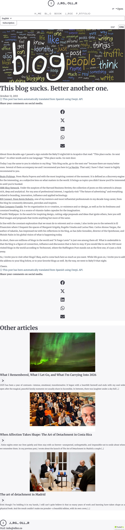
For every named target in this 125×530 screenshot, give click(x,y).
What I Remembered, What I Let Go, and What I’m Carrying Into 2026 (48, 375)
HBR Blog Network (9, 187)
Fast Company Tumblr (11, 206)
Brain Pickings (7, 176)
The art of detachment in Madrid (22, 494)
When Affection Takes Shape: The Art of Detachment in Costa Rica (46, 434)
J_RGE (69, 13)
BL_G (48, 13)
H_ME (38, 13)
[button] (62, 112)
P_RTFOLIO (83, 13)
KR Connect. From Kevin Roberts (16, 199)
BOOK (58, 13)
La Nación (73, 167)
